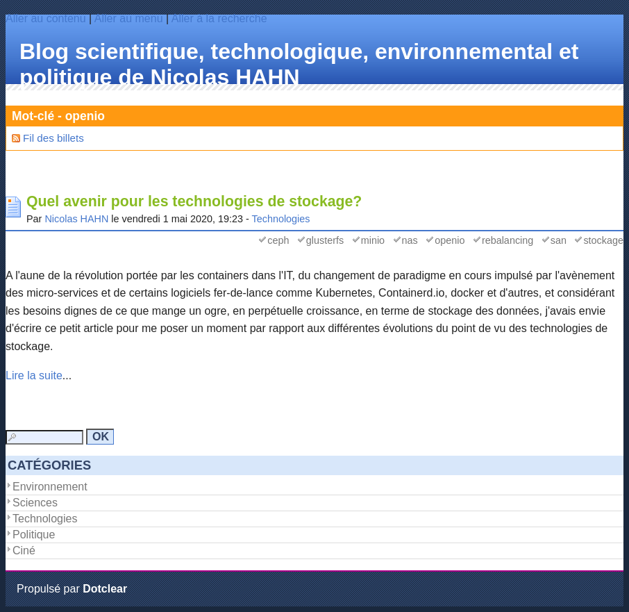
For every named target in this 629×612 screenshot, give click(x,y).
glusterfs (325, 240)
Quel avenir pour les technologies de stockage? (194, 201)
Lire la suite (34, 375)
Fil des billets (53, 138)
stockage (603, 240)
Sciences (35, 502)
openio (449, 240)
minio (373, 240)
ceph (278, 240)
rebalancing (507, 240)
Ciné (23, 550)
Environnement (49, 487)
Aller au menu (128, 18)
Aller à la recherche (219, 18)
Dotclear (105, 589)
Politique (33, 534)
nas (410, 240)
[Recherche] (44, 437)
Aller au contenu (46, 18)
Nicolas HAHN (76, 218)
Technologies (281, 218)
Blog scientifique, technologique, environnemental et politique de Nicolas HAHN (298, 64)
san (559, 240)
